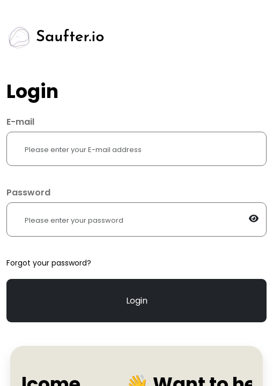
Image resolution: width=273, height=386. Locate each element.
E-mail (20, 121)
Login (136, 300)
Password (28, 192)
